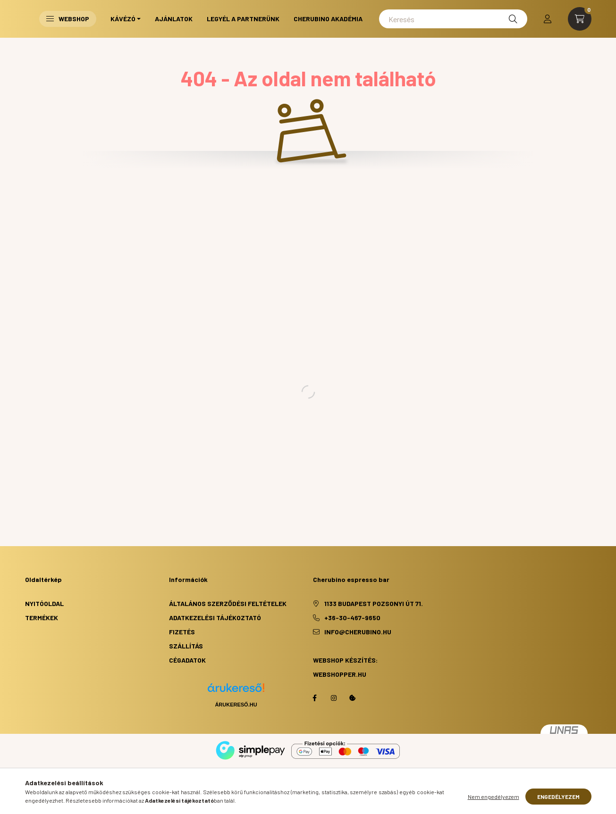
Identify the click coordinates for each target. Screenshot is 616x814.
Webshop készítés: (345, 660)
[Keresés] (453, 18)
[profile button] (547, 19)
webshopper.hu (339, 674)
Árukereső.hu (236, 704)
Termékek (41, 618)
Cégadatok (187, 660)
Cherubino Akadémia (328, 19)
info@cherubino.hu (357, 632)
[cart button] (579, 19)
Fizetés (182, 632)
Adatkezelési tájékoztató (215, 618)
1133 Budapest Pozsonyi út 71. (373, 603)
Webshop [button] (67, 19)
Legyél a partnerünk (243, 19)
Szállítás (186, 646)
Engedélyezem (558, 796)
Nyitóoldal (44, 603)
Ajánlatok (174, 19)
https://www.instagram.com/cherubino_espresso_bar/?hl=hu (333, 698)
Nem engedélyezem (493, 796)
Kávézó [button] (122, 19)
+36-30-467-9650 (352, 618)
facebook (314, 698)
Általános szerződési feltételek (228, 603)
